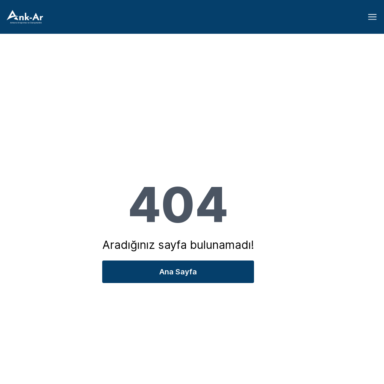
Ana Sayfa (178, 271)
